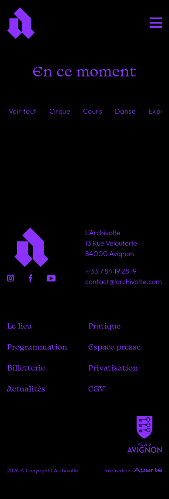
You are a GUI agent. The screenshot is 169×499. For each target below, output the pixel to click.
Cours (92, 111)
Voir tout (23, 111)
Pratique (104, 326)
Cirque (59, 111)
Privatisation (113, 368)
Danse (125, 111)
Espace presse (114, 347)
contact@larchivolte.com (123, 281)
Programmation (37, 347)
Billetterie (26, 368)
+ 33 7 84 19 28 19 (111, 271)
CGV (96, 389)
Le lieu (19, 326)
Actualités (26, 389)
